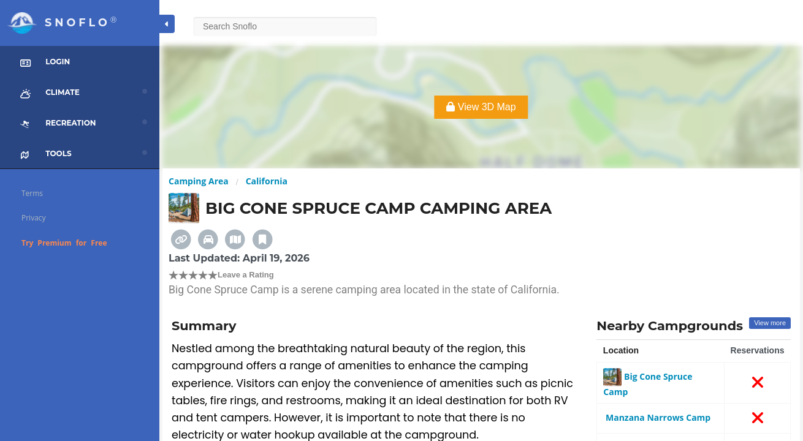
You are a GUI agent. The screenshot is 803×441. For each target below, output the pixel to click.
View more (770, 322)
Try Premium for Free (64, 243)
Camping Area (199, 181)
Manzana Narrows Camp (656, 417)
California (266, 181)
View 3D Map (481, 107)
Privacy (33, 218)
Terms (32, 193)
